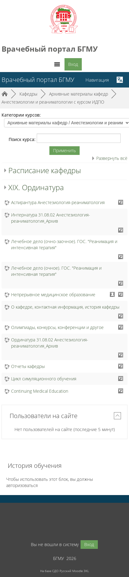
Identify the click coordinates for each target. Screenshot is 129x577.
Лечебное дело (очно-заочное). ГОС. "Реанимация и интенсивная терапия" (64, 244)
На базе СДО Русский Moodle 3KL (64, 571)
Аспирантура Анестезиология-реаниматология (58, 202)
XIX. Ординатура (36, 187)
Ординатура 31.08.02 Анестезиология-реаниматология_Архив (49, 343)
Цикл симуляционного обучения (43, 379)
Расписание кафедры (44, 170)
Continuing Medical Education (39, 391)
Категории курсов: (21, 115)
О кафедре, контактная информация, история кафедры (65, 307)
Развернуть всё (111, 158)
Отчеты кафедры (28, 366)
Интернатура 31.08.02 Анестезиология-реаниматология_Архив (50, 218)
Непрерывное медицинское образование (53, 294)
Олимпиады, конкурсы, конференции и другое (57, 327)
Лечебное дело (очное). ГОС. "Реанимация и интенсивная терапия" (56, 271)
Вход (73, 64)
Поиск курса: (23, 139)
